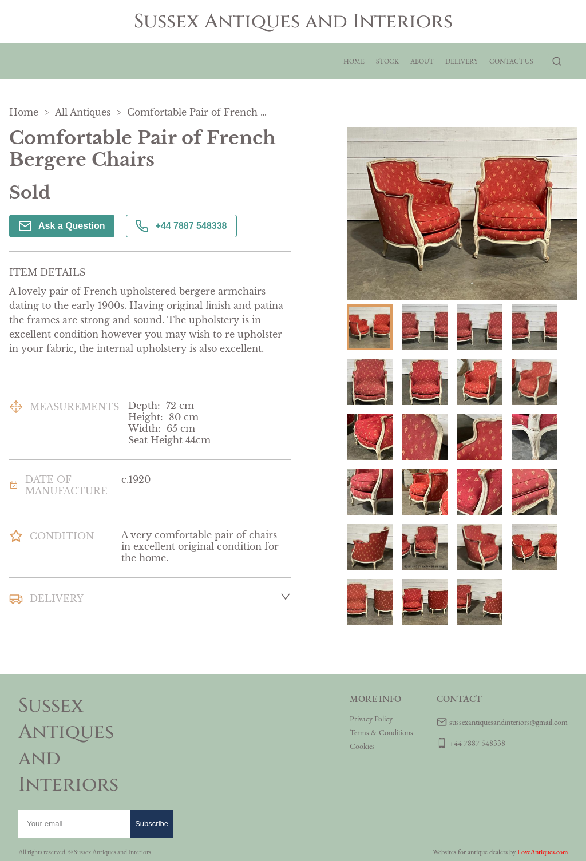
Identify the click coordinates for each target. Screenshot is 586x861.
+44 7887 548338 (181, 226)
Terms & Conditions (381, 732)
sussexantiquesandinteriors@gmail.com (508, 722)
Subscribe (151, 823)
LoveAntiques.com (542, 851)
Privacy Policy (371, 718)
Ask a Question (62, 226)
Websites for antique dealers (470, 851)
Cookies (362, 746)
